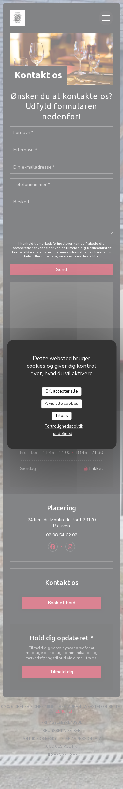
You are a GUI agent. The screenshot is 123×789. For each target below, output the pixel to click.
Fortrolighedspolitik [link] (64, 426)
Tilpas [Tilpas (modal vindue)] (61, 416)
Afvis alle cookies (61, 403)
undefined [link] (62, 434)
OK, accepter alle (61, 391)
